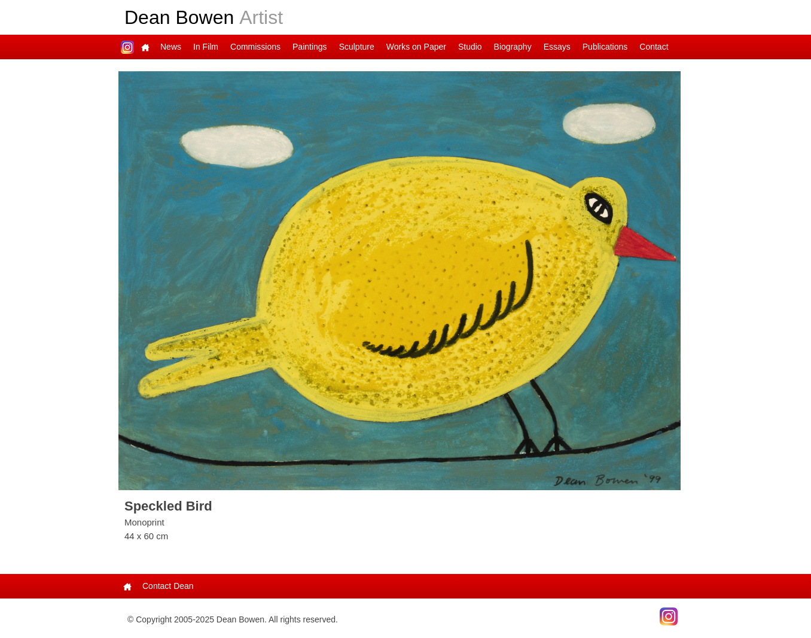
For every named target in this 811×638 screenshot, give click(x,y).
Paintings (309, 46)
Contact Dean (168, 586)
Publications (605, 46)
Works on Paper (416, 46)
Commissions (255, 46)
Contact (653, 46)
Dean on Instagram (127, 47)
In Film (205, 46)
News (170, 46)
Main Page (145, 47)
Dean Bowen (203, 17)
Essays (557, 46)
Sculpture (356, 46)
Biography (513, 46)
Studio (470, 46)
